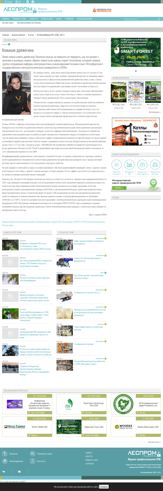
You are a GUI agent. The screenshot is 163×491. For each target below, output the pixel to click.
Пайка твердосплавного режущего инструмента (89, 242)
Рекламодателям (84, 18)
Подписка (13, 453)
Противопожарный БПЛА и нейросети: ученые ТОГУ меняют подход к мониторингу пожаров (36, 263)
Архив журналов (16, 461)
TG (33, 2)
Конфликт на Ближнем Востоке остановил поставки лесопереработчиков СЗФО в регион (35, 246)
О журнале (69, 18)
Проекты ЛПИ (47, 18)
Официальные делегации (155, 173)
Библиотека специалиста (117, 173)
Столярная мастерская (83, 344)
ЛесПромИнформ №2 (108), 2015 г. (51, 34)
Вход (10, 1)
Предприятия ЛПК (129, 173)
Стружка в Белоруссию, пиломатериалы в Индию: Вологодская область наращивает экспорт (34, 370)
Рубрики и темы (19, 18)
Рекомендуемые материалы (29, 22)
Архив (58, 18)
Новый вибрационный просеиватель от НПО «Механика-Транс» (89, 362)
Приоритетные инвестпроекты (142, 173)
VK (27, 1)
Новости (34, 18)
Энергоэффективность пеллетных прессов (88, 328)
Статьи (31, 34)
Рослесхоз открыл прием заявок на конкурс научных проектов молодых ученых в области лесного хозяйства (35, 352)
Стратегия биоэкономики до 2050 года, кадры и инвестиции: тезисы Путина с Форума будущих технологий (34, 316)
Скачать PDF (118, 107)
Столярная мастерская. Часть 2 (87, 292)
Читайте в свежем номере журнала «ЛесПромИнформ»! (34, 279)
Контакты (41, 461)
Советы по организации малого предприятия (87, 259)
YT (19, 471)
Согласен (104, 486)
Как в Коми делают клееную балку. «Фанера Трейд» (89, 276)
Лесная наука (7, 22)
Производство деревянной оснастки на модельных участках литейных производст (90, 312)
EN (20, 1)
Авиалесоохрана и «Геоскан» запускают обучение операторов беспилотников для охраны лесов (34, 298)
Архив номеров (18, 34)
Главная (5, 18)
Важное (89, 453)
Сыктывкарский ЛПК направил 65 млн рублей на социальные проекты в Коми (35, 335)
